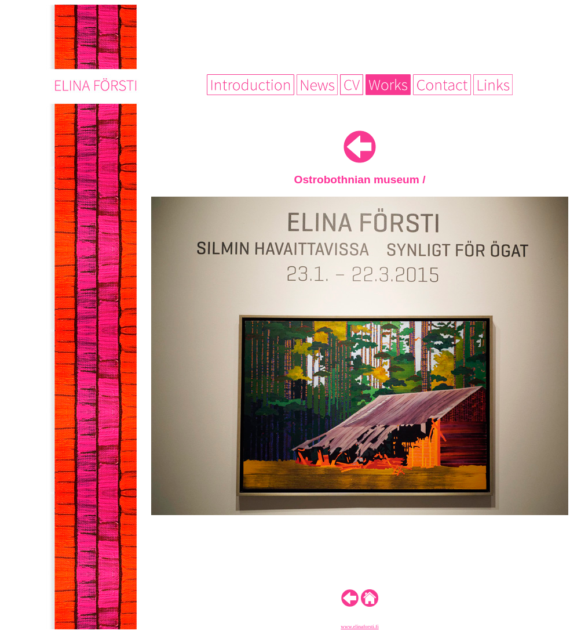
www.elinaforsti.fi (359, 626)
